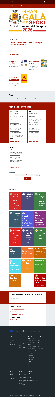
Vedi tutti (27, 178)
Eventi (39, 344)
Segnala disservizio (32, 340)
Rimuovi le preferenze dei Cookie (16, 393)
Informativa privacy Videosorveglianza (32, 347)
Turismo (39, 342)
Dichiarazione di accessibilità (31, 352)
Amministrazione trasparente (22, 341)
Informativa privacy (32, 350)
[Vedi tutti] (15, 55)
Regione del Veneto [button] (12, 1)
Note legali (30, 361)
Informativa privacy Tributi (32, 343)
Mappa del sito (12, 390)
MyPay (11, 342)
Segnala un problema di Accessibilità (30, 365)
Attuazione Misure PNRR (22, 344)
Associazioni (40, 338)
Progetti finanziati (22, 347)
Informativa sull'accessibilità (31, 356)
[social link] (29, 373)
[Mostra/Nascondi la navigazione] (1, 5)
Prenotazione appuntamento (12, 339)
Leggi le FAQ (30, 359)
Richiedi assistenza (32, 338)
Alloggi (39, 340)
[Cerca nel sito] (45, 6)
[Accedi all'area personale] (44, 1)
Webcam (39, 346)
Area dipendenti (13, 346)
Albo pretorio (12, 344)
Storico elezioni (40, 348)
